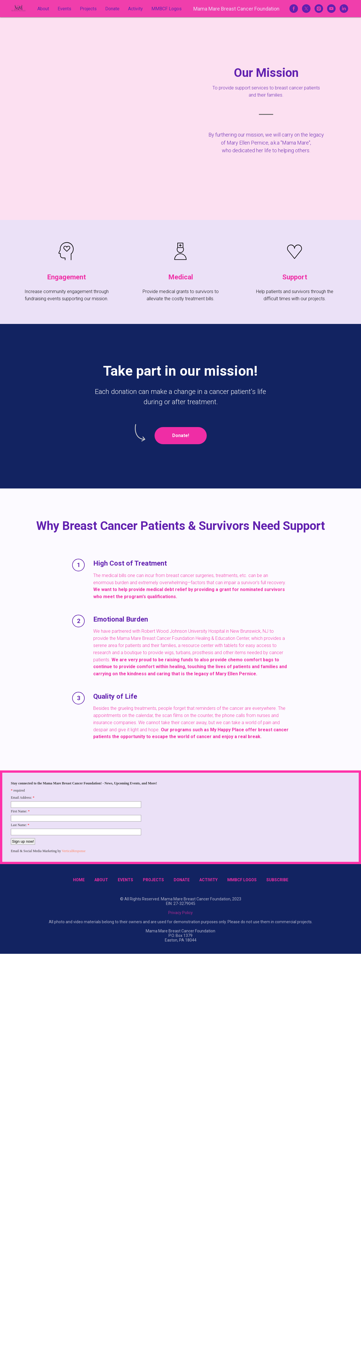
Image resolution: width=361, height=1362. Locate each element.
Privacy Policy (180, 912)
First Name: (19, 811)
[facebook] (293, 8)
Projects (88, 8)
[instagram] (319, 8)
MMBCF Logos (166, 8)
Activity (135, 8)
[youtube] (331, 8)
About (43, 8)
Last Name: (19, 825)
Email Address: (21, 798)
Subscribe (277, 880)
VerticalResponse (73, 851)
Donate (112, 8)
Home (79, 880)
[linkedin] (344, 8)
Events (64, 8)
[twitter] (306, 8)
